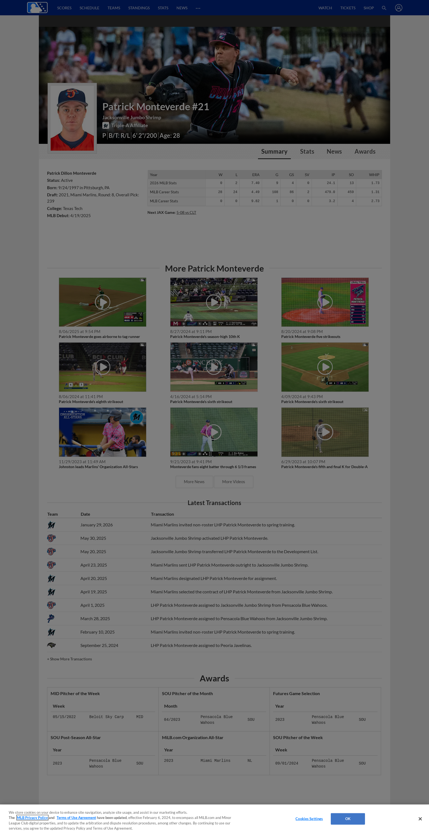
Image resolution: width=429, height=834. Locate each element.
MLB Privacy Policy (32, 817)
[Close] (420, 819)
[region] (214, 819)
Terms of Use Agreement (76, 817)
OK (347, 818)
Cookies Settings (309, 818)
